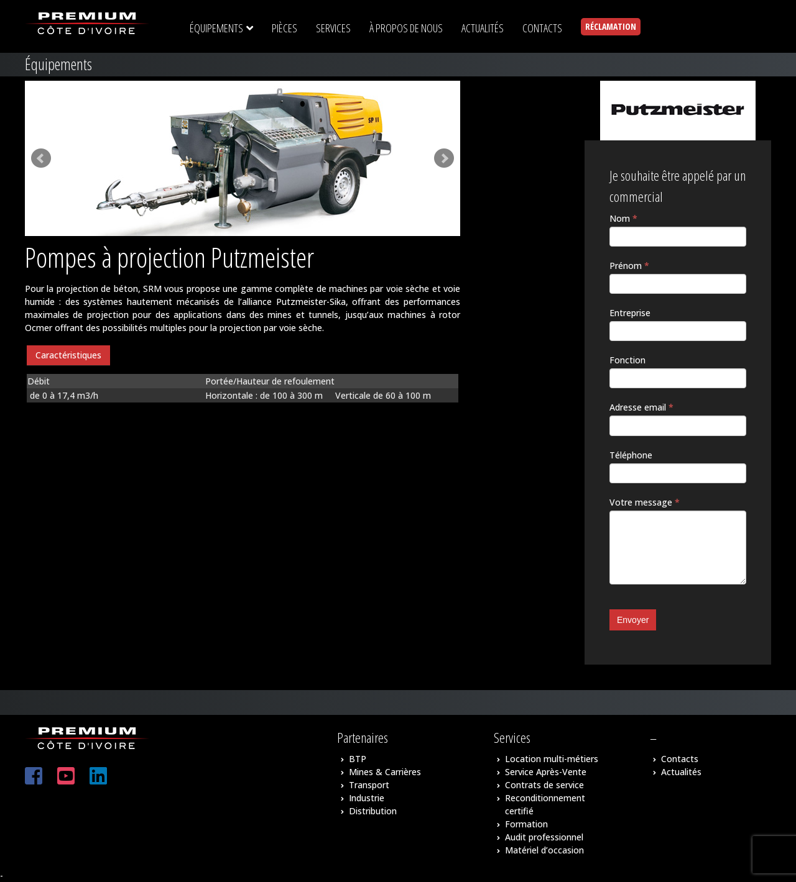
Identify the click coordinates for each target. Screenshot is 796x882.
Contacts (679, 759)
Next (444, 158)
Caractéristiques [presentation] (68, 355)
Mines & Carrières (385, 772)
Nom (623, 218)
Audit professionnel (544, 837)
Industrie (366, 798)
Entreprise (629, 313)
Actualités (681, 772)
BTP (357, 759)
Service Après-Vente (545, 772)
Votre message (644, 502)
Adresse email (641, 407)
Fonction (627, 360)
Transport (369, 785)
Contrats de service (544, 785)
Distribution (373, 811)
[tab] (68, 355)
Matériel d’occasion (544, 850)
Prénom (629, 265)
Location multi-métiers (551, 759)
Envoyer (633, 620)
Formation (526, 824)
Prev (41, 158)
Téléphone (630, 455)
